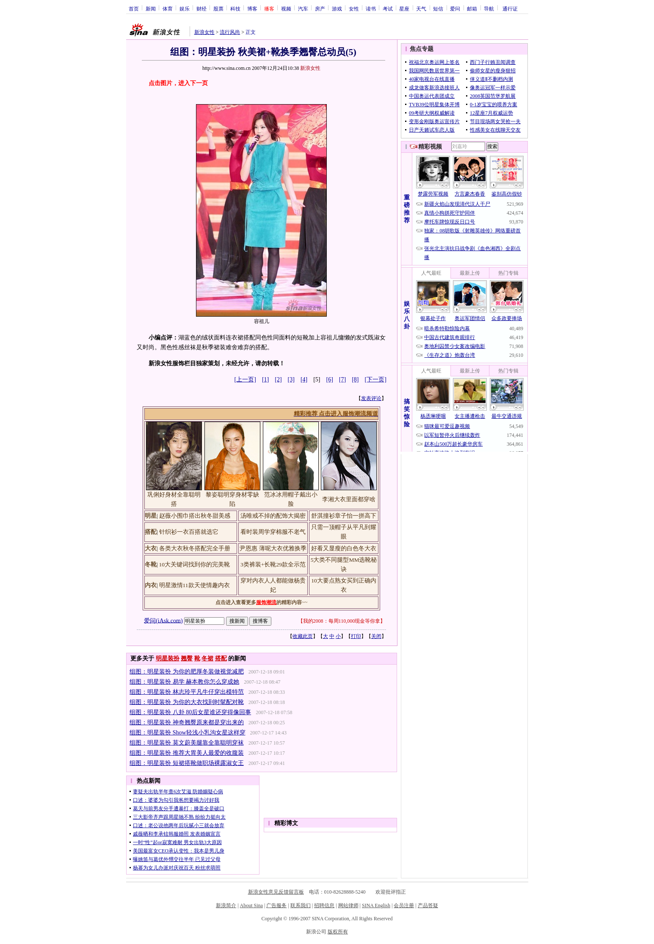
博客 (252, 8)
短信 (438, 8)
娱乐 (184, 8)
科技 (235, 8)
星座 (404, 8)
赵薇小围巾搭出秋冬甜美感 (194, 516)
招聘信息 (324, 905)
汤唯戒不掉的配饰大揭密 (273, 516)
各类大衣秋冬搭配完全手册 (194, 548)
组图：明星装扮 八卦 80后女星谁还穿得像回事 (190, 712)
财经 (201, 8)
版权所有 (338, 932)
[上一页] (245, 379)
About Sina (251, 905)
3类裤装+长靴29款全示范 (273, 564)
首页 (134, 8)
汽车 (303, 8)
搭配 (221, 658)
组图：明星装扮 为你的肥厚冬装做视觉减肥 (187, 671)
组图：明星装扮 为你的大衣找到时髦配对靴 (187, 702)
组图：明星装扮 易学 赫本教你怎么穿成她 (184, 682)
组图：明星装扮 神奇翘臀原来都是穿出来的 (187, 722)
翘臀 (187, 658)
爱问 (455, 8)
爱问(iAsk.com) (163, 620)
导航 (489, 8)
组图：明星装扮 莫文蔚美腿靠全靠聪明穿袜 (187, 743)
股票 (218, 8)
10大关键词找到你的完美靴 (194, 564)
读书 (371, 8)
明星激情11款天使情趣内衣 (194, 585)
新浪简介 (226, 905)
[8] (355, 379)
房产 (320, 8)
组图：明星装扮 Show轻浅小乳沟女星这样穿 (187, 732)
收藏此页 (303, 636)
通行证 (510, 8)
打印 (356, 636)
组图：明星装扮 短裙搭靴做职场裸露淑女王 (187, 763)
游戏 (337, 8)
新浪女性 (204, 32)
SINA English (376, 905)
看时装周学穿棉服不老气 (273, 532)
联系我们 (300, 905)
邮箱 (472, 8)
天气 (421, 8)
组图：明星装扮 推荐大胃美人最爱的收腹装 (187, 753)
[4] (304, 379)
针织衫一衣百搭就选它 (188, 532)
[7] (342, 379)
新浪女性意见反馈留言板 (276, 892)
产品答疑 (428, 905)
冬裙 (207, 658)
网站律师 (348, 905)
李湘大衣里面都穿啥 (348, 499)
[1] (265, 379)
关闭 (376, 636)
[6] (329, 379)
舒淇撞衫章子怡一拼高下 (343, 516)
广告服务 (276, 905)
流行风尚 (230, 32)
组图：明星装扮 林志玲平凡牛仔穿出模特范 (187, 692)
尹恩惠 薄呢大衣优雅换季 (273, 548)
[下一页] (375, 379)
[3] (291, 379)
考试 (388, 8)
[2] (278, 379)
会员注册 (404, 905)
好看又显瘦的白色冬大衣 (343, 548)
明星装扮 (167, 658)
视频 (286, 8)
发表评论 (371, 398)
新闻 (151, 8)
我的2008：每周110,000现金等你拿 (342, 621)
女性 (354, 8)
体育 (168, 8)
